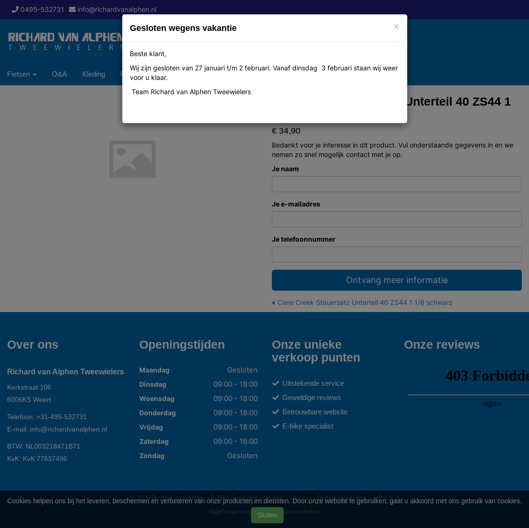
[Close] (396, 26)
